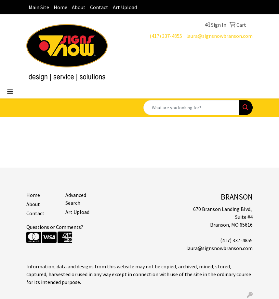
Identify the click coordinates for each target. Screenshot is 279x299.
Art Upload (125, 7)
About (79, 7)
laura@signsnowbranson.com (219, 36)
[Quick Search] (191, 107)
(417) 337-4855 (166, 36)
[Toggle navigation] (10, 91)
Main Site (39, 7)
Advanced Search (75, 199)
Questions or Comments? (54, 227)
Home (60, 7)
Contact (99, 7)
